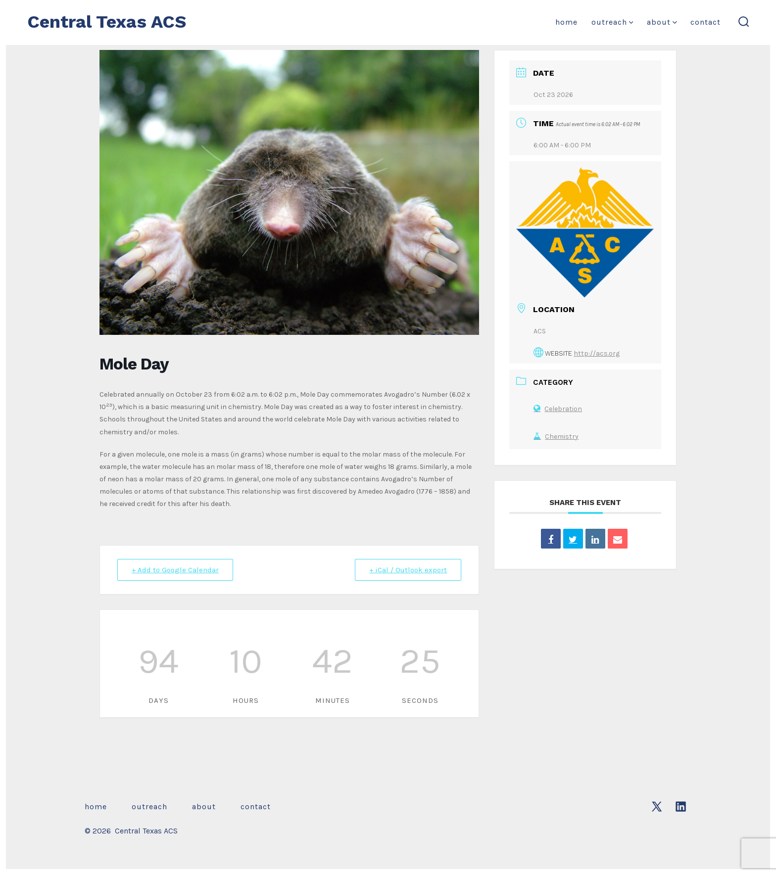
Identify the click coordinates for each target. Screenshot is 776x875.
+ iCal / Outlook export (408, 569)
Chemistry (556, 436)
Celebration (558, 409)
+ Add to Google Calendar (175, 569)
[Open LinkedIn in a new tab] (680, 806)
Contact (705, 22)
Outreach (612, 22)
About (662, 22)
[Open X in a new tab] (656, 806)
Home (566, 22)
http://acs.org (597, 353)
